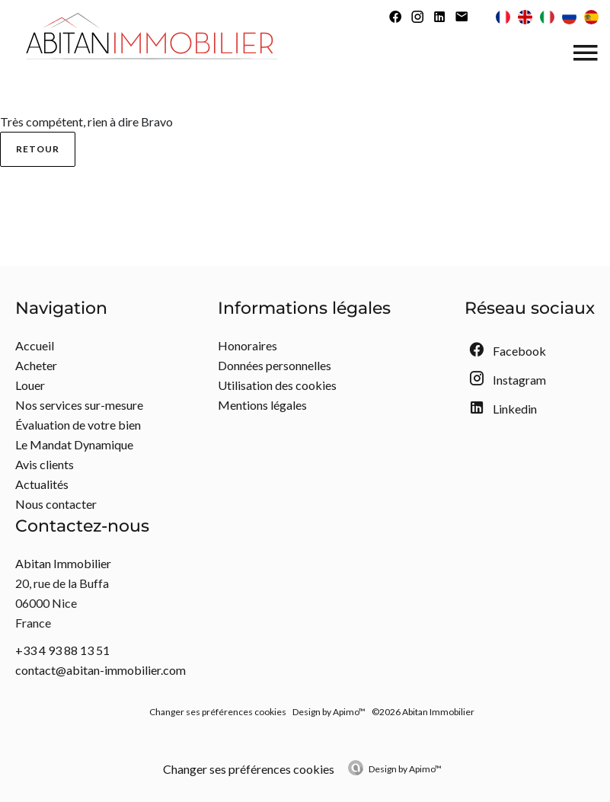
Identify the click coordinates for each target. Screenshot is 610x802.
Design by (405, 769)
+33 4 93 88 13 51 (62, 650)
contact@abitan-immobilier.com (100, 670)
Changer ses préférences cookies (217, 711)
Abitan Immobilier (63, 563)
